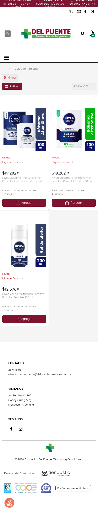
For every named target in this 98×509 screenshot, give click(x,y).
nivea (10, 77)
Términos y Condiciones (68, 459)
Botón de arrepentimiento (73, 488)
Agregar (24, 202)
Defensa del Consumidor (19, 473)
